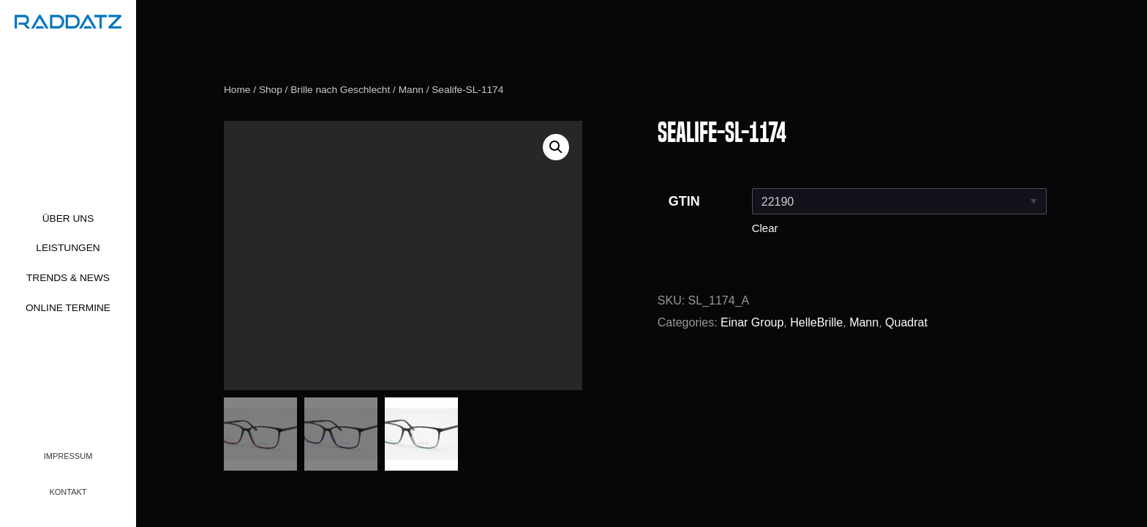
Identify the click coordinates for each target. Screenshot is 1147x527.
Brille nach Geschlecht (340, 89)
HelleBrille (816, 322)
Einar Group (752, 322)
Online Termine (68, 307)
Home (237, 89)
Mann (411, 89)
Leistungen (67, 247)
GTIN (684, 201)
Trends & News (68, 277)
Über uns (68, 218)
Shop (270, 89)
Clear (765, 228)
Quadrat (906, 322)
